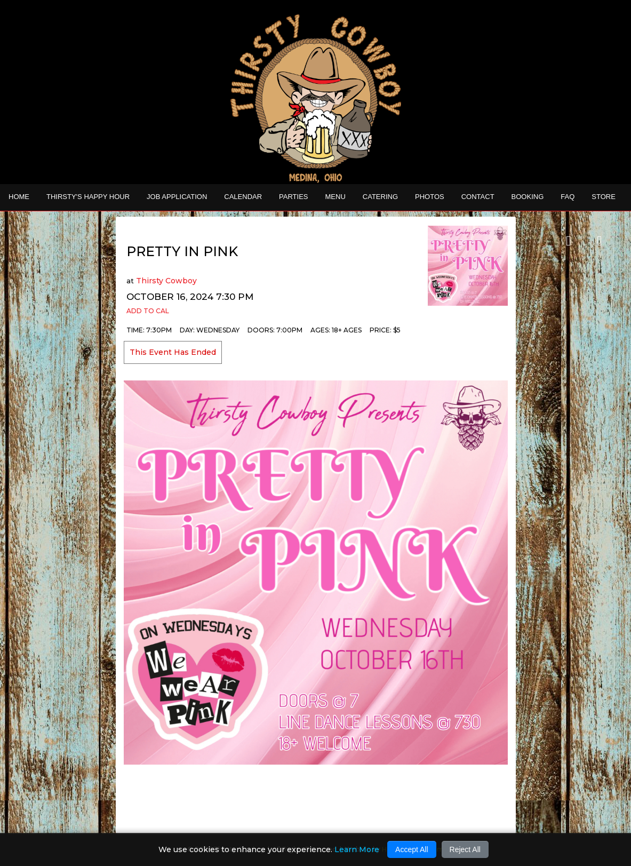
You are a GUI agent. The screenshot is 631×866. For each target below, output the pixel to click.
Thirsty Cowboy (166, 280)
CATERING (380, 197)
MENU (335, 197)
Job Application (177, 197)
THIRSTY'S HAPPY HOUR (88, 197)
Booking (528, 197)
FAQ (567, 197)
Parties (293, 197)
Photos (429, 197)
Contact (477, 197)
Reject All (465, 849)
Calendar (243, 197)
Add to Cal (147, 311)
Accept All (411, 849)
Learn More (356, 849)
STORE (604, 197)
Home (19, 197)
